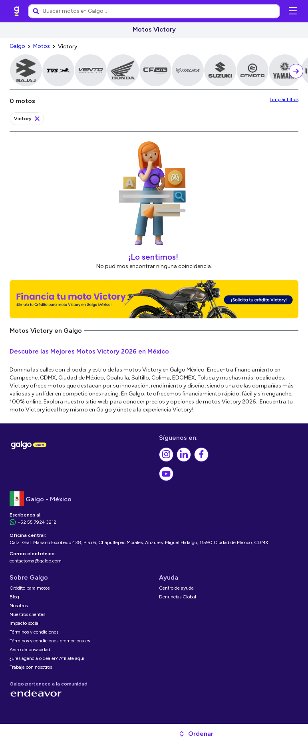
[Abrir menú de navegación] (292, 11)
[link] (17, 11)
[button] (196, 734)
